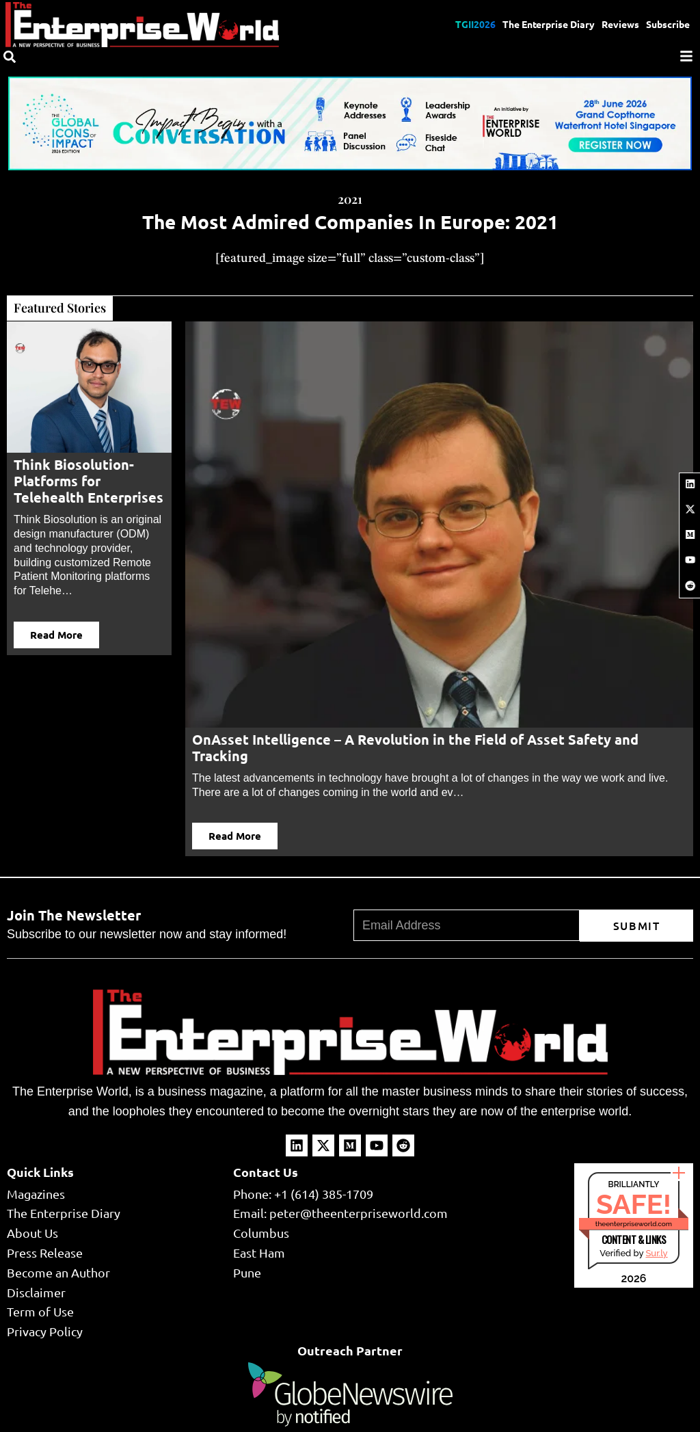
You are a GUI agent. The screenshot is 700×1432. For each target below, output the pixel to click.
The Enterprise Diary (548, 24)
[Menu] (686, 56)
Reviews (620, 24)
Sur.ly (656, 1253)
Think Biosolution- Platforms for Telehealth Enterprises (88, 480)
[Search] (9, 57)
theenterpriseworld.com (633, 1224)
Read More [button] (56, 634)
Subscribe (668, 24)
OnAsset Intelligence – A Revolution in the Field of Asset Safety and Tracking (415, 747)
